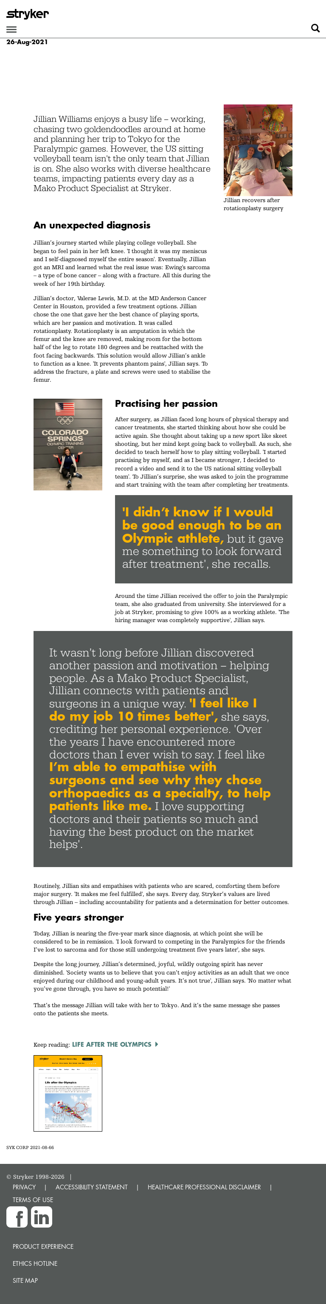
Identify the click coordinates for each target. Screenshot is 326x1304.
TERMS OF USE (33, 1200)
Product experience (43, 1246)
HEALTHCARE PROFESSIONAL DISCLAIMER (204, 1187)
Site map (25, 1280)
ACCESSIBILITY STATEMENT (92, 1187)
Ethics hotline (35, 1263)
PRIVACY (24, 1187)
